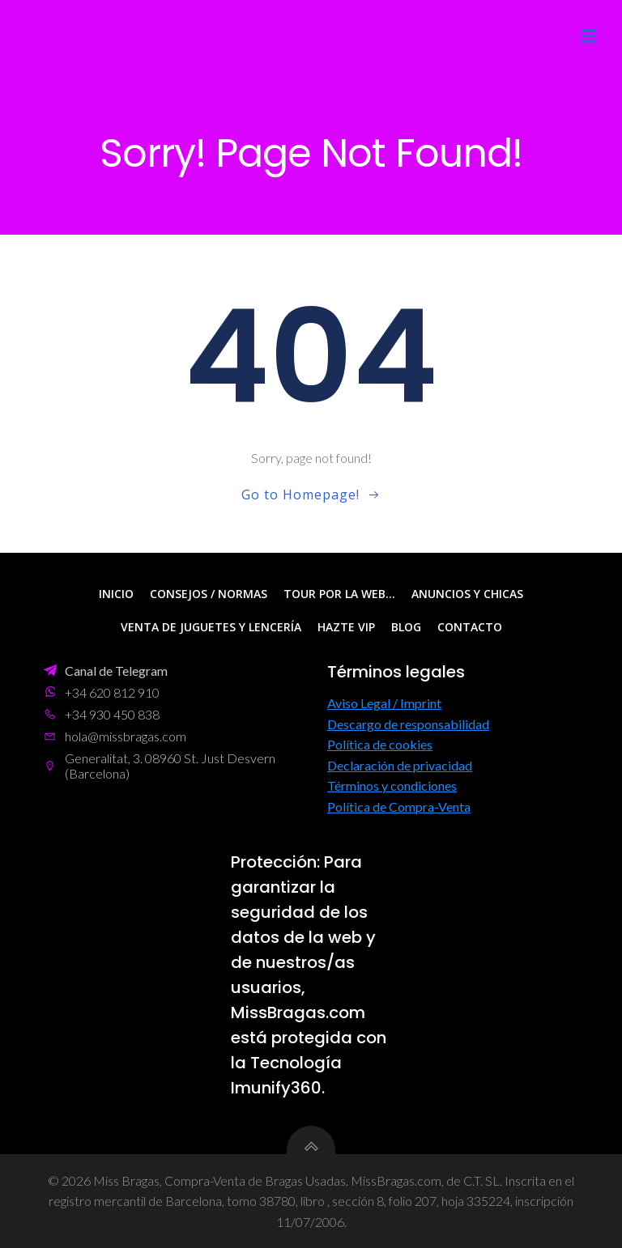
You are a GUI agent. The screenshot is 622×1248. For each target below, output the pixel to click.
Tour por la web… (339, 593)
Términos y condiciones (392, 785)
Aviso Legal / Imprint (384, 703)
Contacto (469, 627)
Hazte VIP (346, 627)
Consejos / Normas (208, 593)
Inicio (116, 593)
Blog (406, 627)
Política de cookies (379, 744)
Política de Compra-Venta (399, 806)
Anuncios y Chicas (467, 593)
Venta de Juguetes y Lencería (211, 627)
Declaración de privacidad (399, 765)
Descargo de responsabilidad (408, 724)
